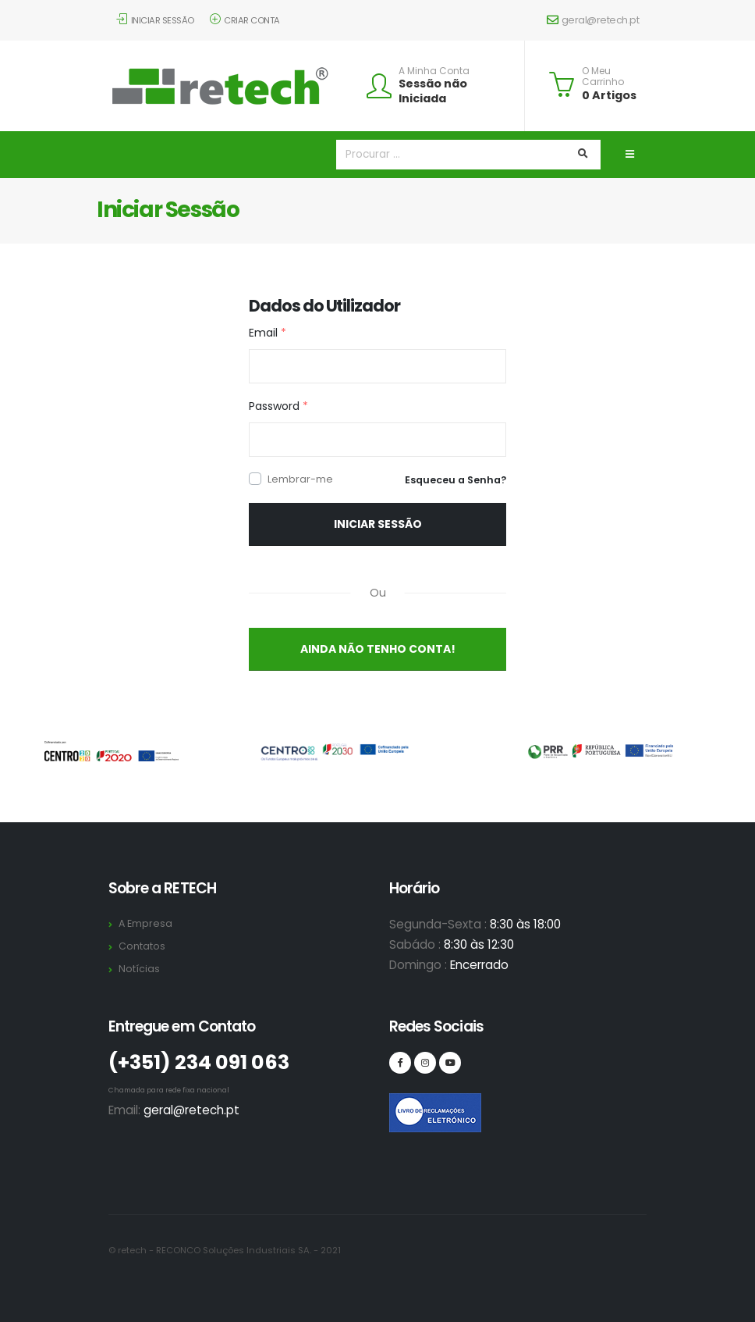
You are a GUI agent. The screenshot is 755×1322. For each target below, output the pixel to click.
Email (267, 332)
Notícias (139, 968)
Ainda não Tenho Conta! (377, 649)
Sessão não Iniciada (433, 91)
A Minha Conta (434, 71)
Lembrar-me (300, 479)
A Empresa (145, 923)
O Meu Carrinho (603, 77)
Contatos (142, 946)
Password (278, 406)
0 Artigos (609, 95)
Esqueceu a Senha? (455, 479)
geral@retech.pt (593, 20)
